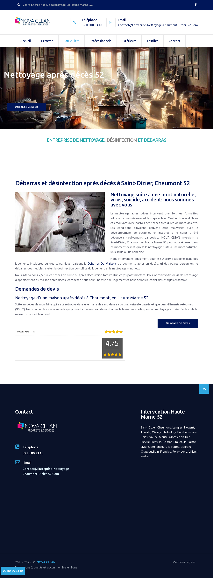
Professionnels (100, 41)
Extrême (47, 41)
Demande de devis (26, 106)
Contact (174, 41)
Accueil (25, 41)
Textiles (152, 41)
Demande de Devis (178, 323)
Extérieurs (129, 41)
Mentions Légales (184, 562)
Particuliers (71, 41)
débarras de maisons (102, 263)
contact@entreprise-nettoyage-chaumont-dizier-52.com (158, 25)
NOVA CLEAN (46, 562)
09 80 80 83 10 (92, 25)
